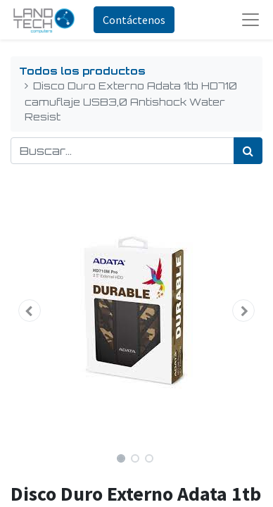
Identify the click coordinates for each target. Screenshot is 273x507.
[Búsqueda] (248, 150)
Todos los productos (82, 70)
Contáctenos (134, 20)
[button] (30, 310)
